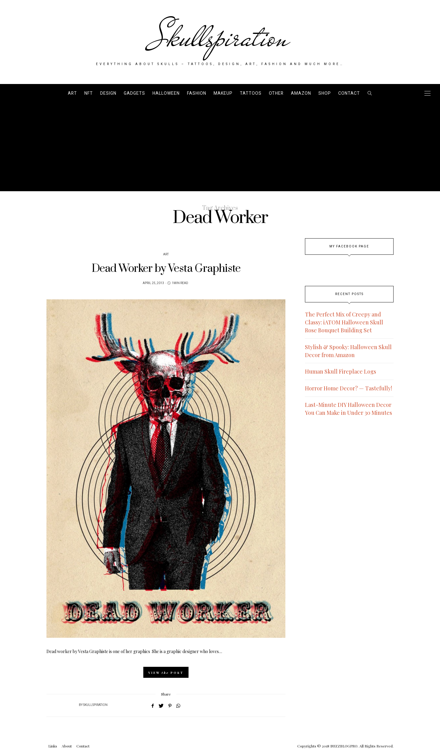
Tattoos (251, 93)
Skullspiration (220, 37)
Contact (349, 93)
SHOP (324, 93)
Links (52, 745)
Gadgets (134, 93)
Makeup (223, 93)
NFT (88, 93)
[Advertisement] (220, 148)
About (67, 745)
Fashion (196, 93)
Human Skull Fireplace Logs (340, 371)
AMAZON (301, 93)
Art (72, 93)
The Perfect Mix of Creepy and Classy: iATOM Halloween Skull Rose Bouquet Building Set (344, 322)
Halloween (166, 93)
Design (108, 93)
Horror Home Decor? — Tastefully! (348, 388)
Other (276, 93)
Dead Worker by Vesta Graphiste (166, 269)
